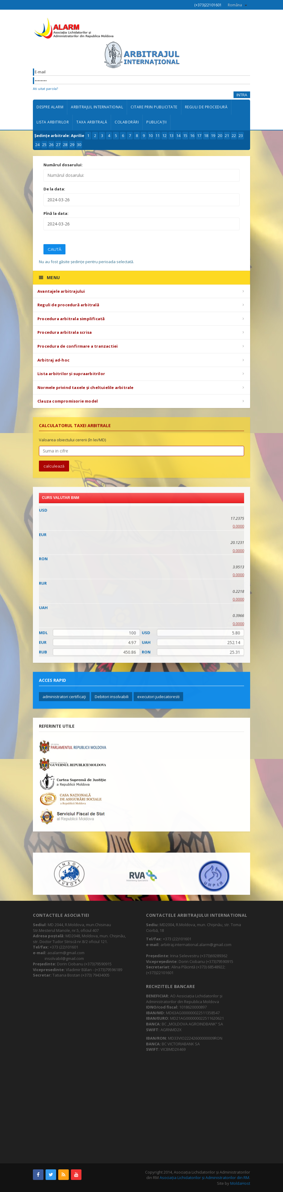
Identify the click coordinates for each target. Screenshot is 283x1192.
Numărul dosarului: (63, 164)
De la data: (54, 189)
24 (37, 144)
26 (51, 144)
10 (150, 135)
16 (192, 135)
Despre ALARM (50, 107)
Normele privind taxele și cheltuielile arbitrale (85, 387)
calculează (54, 470)
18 (206, 135)
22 (234, 135)
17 (199, 135)
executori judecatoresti (158, 701)
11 (157, 135)
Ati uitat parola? (45, 88)
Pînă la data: (55, 213)
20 (220, 135)
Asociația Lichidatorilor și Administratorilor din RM (204, 1177)
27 (58, 144)
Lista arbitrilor (53, 122)
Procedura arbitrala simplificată (71, 318)
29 (72, 144)
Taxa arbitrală (91, 122)
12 (164, 135)
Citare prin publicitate (154, 107)
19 (213, 135)
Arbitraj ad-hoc (53, 360)
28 (65, 144)
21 (227, 135)
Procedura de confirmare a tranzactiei (77, 346)
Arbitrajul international (97, 107)
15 (185, 135)
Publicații (156, 122)
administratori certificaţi (64, 701)
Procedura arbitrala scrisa (64, 332)
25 (44, 144)
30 (79, 144)
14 (178, 135)
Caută (54, 249)
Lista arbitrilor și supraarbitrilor (71, 373)
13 (171, 135)
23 (241, 135)
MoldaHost (240, 1183)
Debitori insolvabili (112, 701)
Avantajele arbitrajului (61, 291)
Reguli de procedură (206, 107)
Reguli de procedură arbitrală (68, 305)
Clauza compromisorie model (67, 401)
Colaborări (127, 122)
